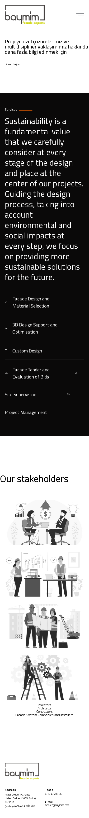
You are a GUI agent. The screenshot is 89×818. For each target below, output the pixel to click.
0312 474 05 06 (53, 794)
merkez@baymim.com (57, 805)
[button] (80, 14)
